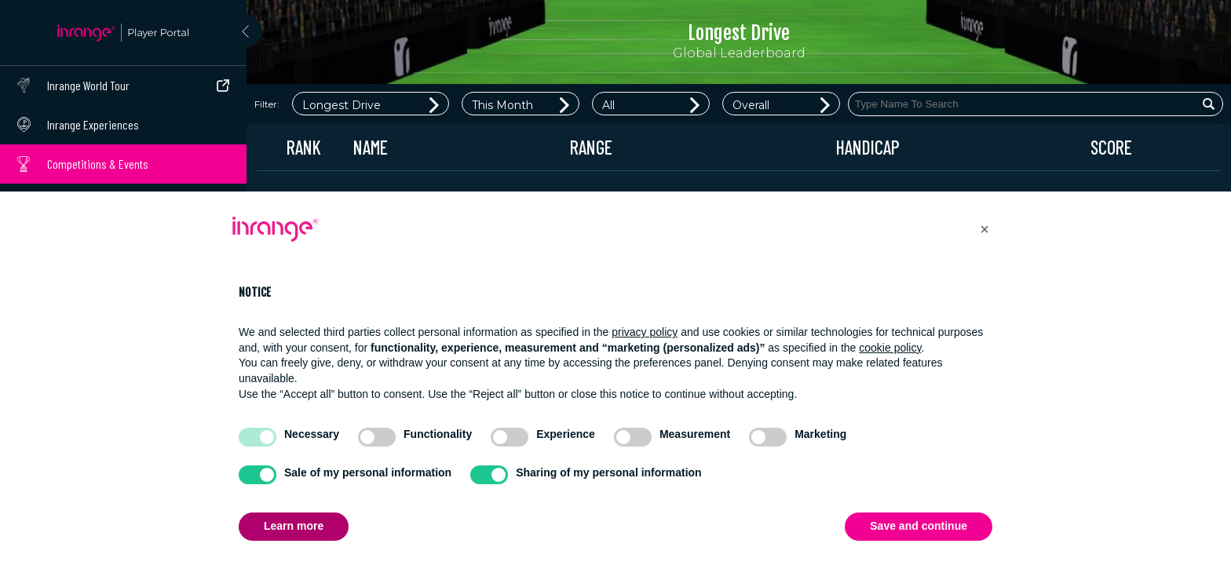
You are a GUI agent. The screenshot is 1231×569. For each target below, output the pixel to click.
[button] (984, 229)
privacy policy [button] (645, 332)
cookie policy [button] (890, 347)
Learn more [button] (293, 526)
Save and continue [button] (918, 526)
